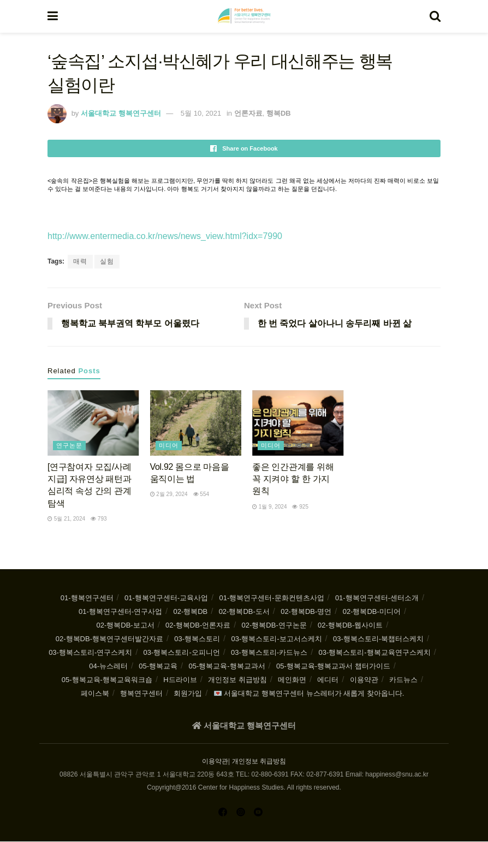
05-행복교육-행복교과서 (226, 666)
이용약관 (364, 680)
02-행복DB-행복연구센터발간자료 (109, 639)
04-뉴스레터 (108, 666)
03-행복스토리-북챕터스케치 (378, 639)
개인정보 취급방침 (237, 680)
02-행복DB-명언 (306, 612)
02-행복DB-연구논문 (274, 626)
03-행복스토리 (197, 639)
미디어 (168, 445)
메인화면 (292, 680)
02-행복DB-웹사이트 (350, 626)
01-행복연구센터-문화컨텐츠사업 (271, 598)
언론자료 (248, 113)
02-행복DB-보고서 (125, 626)
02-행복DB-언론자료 (197, 626)
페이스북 (95, 694)
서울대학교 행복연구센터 (121, 113)
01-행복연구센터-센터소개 (377, 598)
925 (300, 507)
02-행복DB (190, 612)
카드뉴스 (403, 680)
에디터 (327, 680)
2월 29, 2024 (169, 495)
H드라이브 (180, 680)
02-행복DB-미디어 (372, 612)
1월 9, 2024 (269, 507)
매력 (80, 261)
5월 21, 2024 (66, 519)
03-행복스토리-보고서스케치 (276, 639)
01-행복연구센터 (87, 598)
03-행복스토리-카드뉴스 (269, 653)
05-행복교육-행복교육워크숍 (107, 680)
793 (98, 519)
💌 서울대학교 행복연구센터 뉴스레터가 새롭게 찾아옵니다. (308, 694)
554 (201, 495)
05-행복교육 (158, 666)
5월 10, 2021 (201, 113)
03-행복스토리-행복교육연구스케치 (375, 653)
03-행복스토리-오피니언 (182, 653)
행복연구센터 (141, 694)
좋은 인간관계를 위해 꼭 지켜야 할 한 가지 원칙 (293, 479)
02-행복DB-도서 (244, 612)
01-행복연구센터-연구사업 (120, 612)
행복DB (278, 113)
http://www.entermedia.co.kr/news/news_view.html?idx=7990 (164, 236)
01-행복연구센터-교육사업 (166, 598)
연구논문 (69, 445)
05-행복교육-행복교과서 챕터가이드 (333, 666)
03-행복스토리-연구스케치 (90, 653)
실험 (107, 261)
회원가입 (188, 694)
